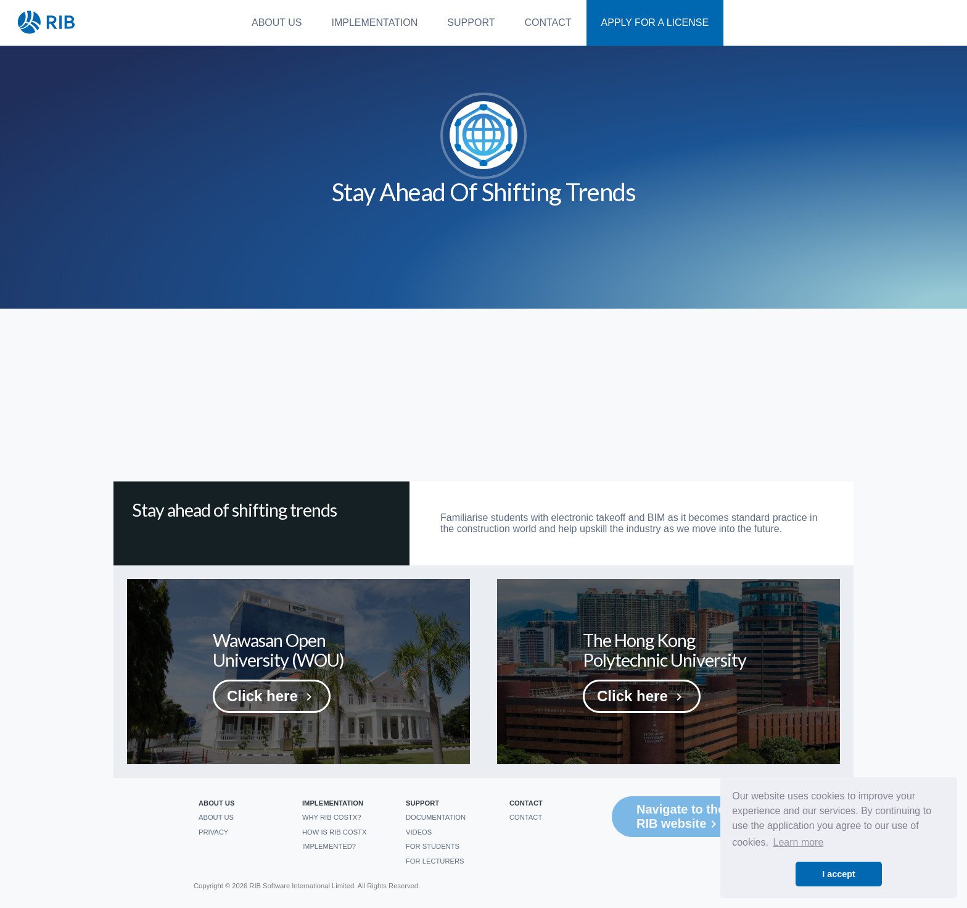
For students (432, 846)
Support (471, 22)
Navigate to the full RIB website (691, 816)
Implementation (375, 22)
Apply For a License (655, 22)
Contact (547, 22)
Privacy (213, 832)
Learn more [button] (798, 842)
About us (277, 22)
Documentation (436, 817)
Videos (419, 832)
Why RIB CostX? (331, 817)
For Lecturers (435, 861)
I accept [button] (838, 874)
